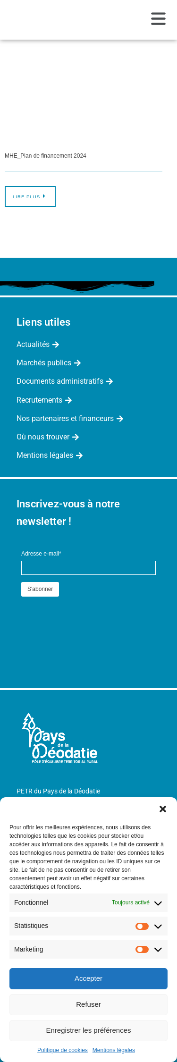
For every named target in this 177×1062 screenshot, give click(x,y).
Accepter (88, 978)
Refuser (88, 1004)
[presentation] (93, 617)
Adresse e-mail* (41, 553)
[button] (163, 809)
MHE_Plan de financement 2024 (45, 155)
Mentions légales (114, 1050)
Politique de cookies (62, 1050)
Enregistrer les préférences (88, 1030)
